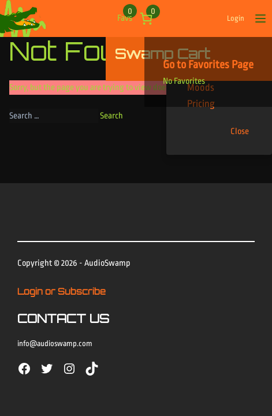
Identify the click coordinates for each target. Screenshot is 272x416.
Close (239, 131)
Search (111, 116)
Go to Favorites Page (208, 64)
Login (235, 18)
